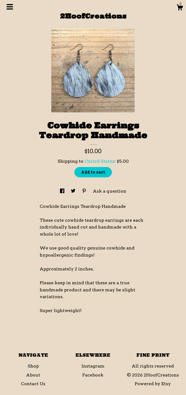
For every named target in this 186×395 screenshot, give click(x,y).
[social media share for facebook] (62, 191)
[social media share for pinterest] (84, 191)
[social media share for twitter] (74, 191)
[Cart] (180, 8)
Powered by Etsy (153, 383)
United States (99, 161)
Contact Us (33, 383)
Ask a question (109, 191)
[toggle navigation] (10, 7)
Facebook (92, 375)
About (33, 375)
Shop (33, 366)
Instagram (93, 366)
